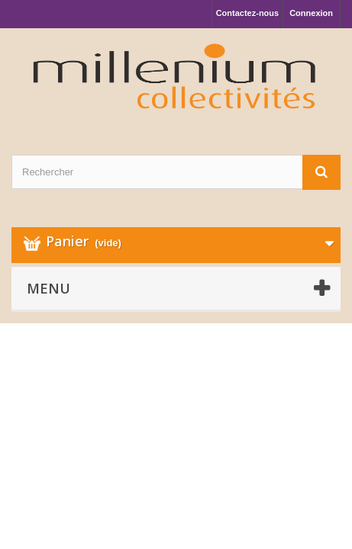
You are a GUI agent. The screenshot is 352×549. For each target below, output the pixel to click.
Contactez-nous (247, 13)
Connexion (311, 13)
